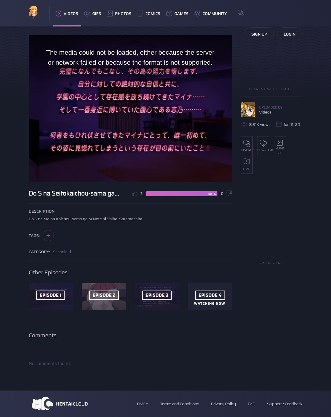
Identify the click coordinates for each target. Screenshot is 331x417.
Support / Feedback (284, 404)
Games (177, 13)
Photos (119, 13)
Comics (148, 13)
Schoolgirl (62, 251)
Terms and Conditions (179, 404)
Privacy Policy (223, 404)
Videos (67, 13)
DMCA (142, 404)
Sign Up (259, 34)
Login (290, 34)
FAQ (251, 404)
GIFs (92, 13)
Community (210, 13)
